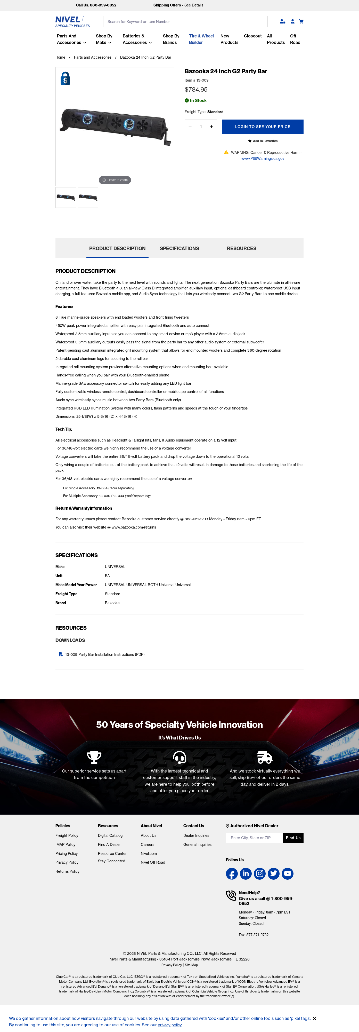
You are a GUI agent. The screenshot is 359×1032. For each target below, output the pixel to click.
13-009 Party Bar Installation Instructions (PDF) (105, 657)
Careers (147, 846)
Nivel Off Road (153, 864)
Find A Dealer (109, 846)
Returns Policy (67, 873)
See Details (193, 5)
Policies (62, 827)
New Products (229, 39)
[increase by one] (211, 127)
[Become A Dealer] (293, 21)
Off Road (295, 39)
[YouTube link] (287, 876)
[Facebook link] (232, 876)
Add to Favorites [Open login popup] (265, 141)
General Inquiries (197, 846)
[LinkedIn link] (246, 876)
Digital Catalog (110, 838)
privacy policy (171, 1024)
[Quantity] (201, 127)
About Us (148, 838)
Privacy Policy (66, 864)
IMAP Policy (65, 846)
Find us (293, 840)
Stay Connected (111, 863)
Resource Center (112, 855)
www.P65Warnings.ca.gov (262, 158)
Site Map (192, 967)
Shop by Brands (170, 39)
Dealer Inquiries (196, 838)
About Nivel (151, 827)
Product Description (117, 251)
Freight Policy (66, 838)
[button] (282, 21)
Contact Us (193, 827)
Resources (241, 251)
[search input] (185, 22)
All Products (276, 39)
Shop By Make (103, 39)
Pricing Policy (66, 855)
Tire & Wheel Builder (201, 39)
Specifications (179, 251)
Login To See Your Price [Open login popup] (262, 126)
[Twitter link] (274, 876)
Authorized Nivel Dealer (254, 827)
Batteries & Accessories (134, 39)
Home (60, 57)
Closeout (253, 35)
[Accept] (314, 1018)
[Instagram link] (260, 876)
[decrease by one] (190, 127)
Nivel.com (149, 855)
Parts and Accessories (67, 39)
